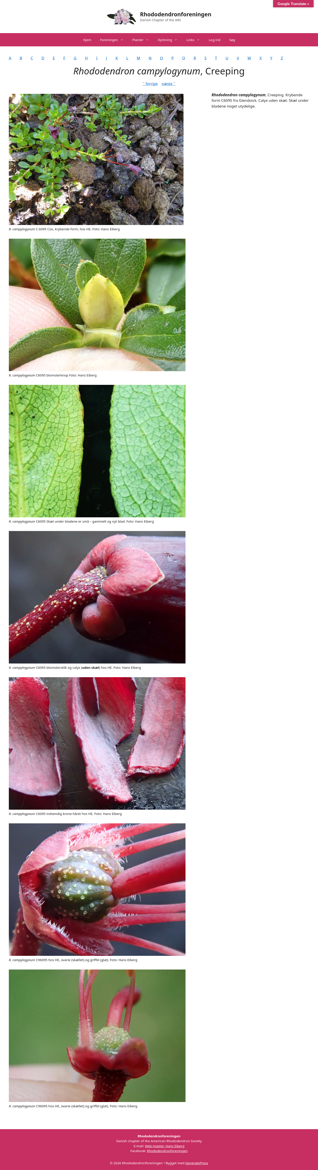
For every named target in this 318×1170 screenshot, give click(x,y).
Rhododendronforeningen (175, 14)
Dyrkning (170, 39)
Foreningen (114, 39)
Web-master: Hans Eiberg (164, 1146)
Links (195, 39)
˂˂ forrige (150, 83)
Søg (232, 40)
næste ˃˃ (168, 83)
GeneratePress (196, 1163)
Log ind (214, 40)
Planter (142, 39)
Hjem (87, 40)
